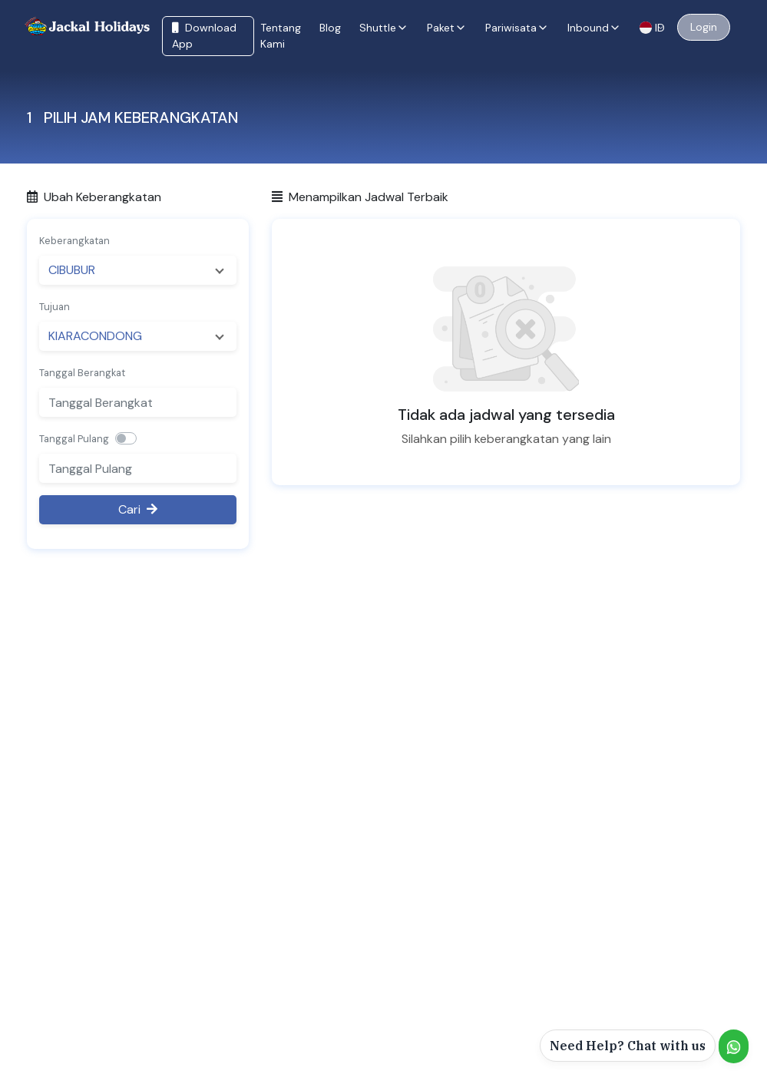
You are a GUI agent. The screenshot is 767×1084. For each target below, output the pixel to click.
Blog (330, 28)
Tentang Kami (280, 36)
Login (703, 27)
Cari (137, 509)
